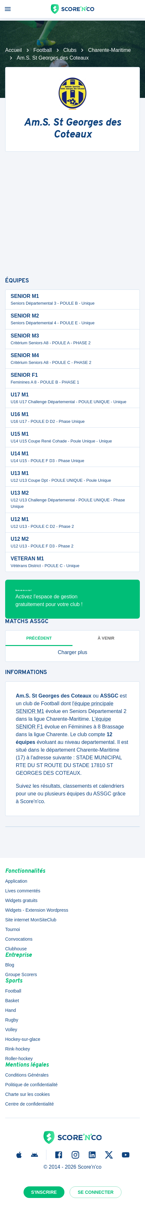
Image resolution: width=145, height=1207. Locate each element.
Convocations (19, 939)
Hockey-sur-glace (22, 1039)
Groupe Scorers (21, 974)
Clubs (70, 50)
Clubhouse (16, 948)
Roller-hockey (19, 1058)
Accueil (13, 50)
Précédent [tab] (39, 638)
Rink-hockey (17, 1048)
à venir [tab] (106, 638)
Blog (9, 964)
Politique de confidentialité (31, 1084)
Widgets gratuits (21, 900)
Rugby (11, 1019)
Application (16, 881)
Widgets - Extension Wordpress (36, 910)
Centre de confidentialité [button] (29, 1104)
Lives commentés (22, 890)
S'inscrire (44, 1192)
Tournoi (12, 929)
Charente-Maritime (109, 50)
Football (43, 50)
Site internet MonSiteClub (30, 919)
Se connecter (95, 1192)
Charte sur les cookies (27, 1094)
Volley (11, 1029)
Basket (12, 1000)
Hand (10, 1010)
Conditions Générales (27, 1075)
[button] (72, 652)
